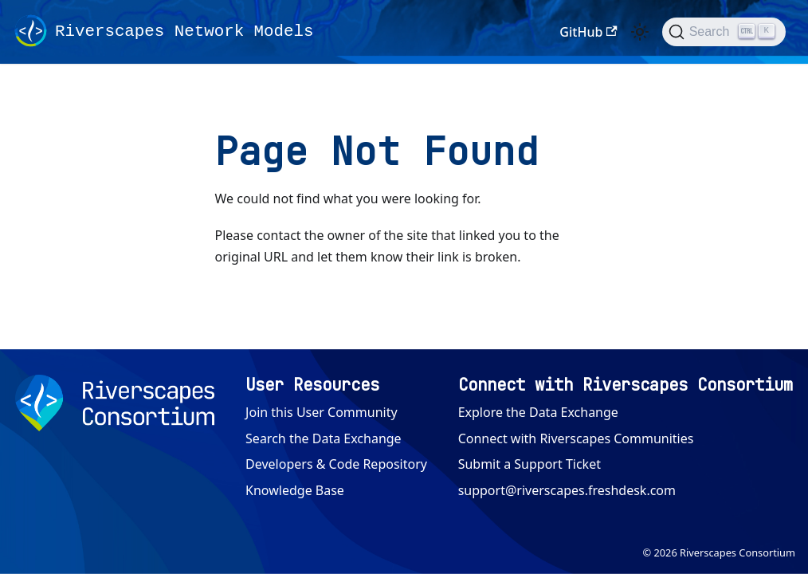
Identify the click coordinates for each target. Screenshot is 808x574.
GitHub (588, 32)
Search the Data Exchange (323, 438)
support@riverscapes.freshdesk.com (567, 490)
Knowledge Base (294, 490)
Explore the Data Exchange (538, 412)
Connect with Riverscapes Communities (576, 438)
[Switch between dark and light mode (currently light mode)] (640, 32)
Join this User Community (321, 412)
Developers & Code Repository (336, 464)
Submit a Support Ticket (529, 464)
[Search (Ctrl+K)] (724, 32)
